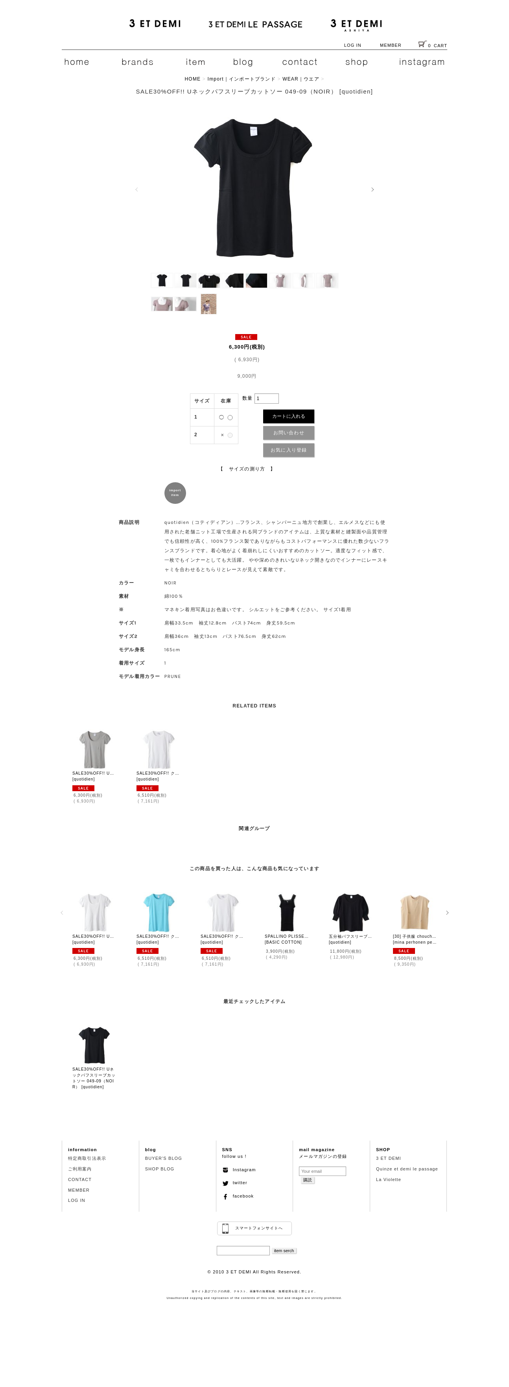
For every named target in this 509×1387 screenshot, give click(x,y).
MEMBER (391, 45)
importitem (175, 493)
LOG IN (352, 45)
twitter (234, 1182)
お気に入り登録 (289, 450)
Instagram (239, 1169)
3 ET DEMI (388, 1158)
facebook (238, 1196)
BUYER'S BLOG (163, 1158)
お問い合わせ (288, 432)
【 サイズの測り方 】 (246, 469)
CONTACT (80, 1179)
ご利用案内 (80, 1169)
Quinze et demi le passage (407, 1169)
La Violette (388, 1179)
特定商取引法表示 (87, 1158)
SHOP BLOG (160, 1169)
